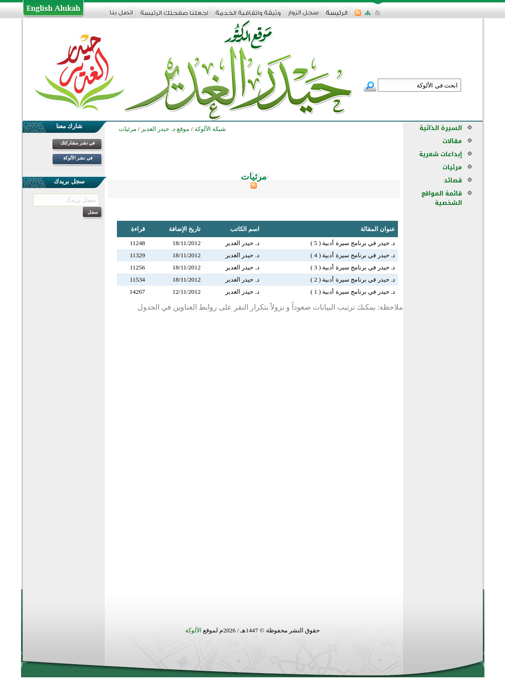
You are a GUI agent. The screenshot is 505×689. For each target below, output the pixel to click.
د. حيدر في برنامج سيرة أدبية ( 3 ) (353, 267)
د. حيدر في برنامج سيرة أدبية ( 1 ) (353, 291)
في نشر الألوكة (78, 157)
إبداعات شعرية (440, 154)
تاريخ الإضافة (185, 228)
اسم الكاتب (245, 228)
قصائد (453, 180)
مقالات (452, 141)
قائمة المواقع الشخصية (441, 198)
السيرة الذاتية (440, 128)
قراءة (138, 228)
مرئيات (452, 167)
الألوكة (193, 630)
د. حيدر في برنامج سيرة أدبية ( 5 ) (353, 243)
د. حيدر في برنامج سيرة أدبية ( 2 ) (353, 279)
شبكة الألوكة (210, 128)
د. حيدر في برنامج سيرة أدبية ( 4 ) (353, 255)
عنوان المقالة (378, 228)
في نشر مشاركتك (77, 142)
